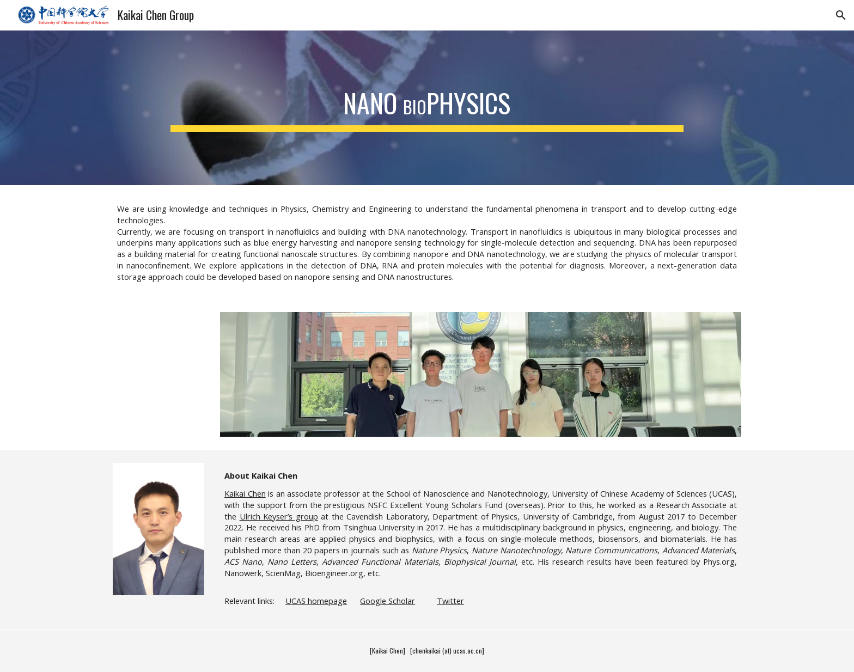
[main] (426, 100)
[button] (841, 15)
